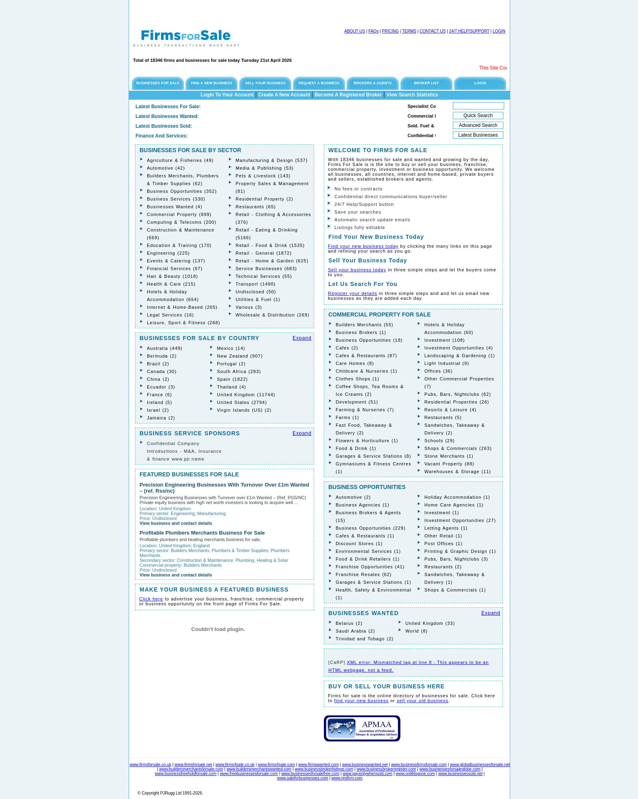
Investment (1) (441, 512)
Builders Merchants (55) (364, 324)
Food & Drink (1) (356, 448)
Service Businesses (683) (266, 268)
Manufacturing (211, 513)
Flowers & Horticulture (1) (367, 440)
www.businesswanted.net (365, 764)
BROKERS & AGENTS (373, 83)
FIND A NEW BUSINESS (211, 83)
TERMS (409, 31)
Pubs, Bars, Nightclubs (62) (457, 394)
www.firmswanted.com (318, 764)
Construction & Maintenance (205, 560)
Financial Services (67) (175, 268)
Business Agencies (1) (362, 504)
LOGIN (499, 31)
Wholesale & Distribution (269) (273, 314)
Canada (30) (162, 371)
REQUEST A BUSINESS (319, 83)
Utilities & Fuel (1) (258, 299)
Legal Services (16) (170, 314)
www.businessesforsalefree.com (310, 773)
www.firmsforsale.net (193, 764)
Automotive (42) (166, 168)
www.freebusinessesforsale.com (249, 773)
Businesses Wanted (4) (174, 206)
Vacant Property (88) (449, 463)
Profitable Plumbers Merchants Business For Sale (202, 533)
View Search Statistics (412, 95)
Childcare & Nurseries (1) (366, 371)
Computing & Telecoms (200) (181, 222)
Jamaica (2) (161, 417)
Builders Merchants (203, 565)
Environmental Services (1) (368, 551)
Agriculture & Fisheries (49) (180, 160)
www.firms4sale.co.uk (234, 764)
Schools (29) (439, 440)
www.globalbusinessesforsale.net (480, 764)
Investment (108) (444, 340)
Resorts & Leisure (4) (450, 409)
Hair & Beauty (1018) (172, 276)
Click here (151, 598)
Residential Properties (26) (456, 402)
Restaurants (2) (443, 566)
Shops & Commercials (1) (455, 589)
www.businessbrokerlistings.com (324, 769)
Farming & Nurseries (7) (365, 409)
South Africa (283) (239, 371)
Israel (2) (158, 410)
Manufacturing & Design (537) (272, 160)
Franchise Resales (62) (364, 574)
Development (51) (357, 402)
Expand (302, 338)
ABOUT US (354, 31)
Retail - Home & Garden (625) (272, 260)
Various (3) (249, 307)
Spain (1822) (232, 379)
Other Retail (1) (443, 535)
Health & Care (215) (171, 284)
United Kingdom (175, 508)
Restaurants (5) (443, 417)
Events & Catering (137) (176, 260)
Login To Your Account (227, 95)
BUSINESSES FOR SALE (157, 83)
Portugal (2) (231, 363)
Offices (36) (438, 371)
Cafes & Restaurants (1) (365, 535)
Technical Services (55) (264, 276)
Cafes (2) (347, 347)
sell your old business (422, 700)
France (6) (159, 394)
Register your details (352, 293)
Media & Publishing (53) (265, 168)
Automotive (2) (353, 497)
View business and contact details (176, 523)
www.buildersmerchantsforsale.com (191, 769)
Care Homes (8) (355, 363)
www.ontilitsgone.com (415, 773)
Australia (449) (165, 348)
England (201, 545)
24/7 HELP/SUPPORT (469, 31)
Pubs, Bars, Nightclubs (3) (456, 559)
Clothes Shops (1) (357, 378)
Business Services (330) (176, 198)
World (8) (416, 631)
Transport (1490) (256, 284)
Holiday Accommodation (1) (457, 497)
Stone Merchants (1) (449, 456)
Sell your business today (357, 269)
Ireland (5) (159, 402)
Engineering (183, 513)
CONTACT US (433, 31)
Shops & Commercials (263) (458, 448)
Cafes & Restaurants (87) (366, 355)
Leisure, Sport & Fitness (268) (183, 322)
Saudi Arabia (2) (355, 631)
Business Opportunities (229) (371, 528)
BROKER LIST (426, 83)
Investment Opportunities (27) (460, 520)
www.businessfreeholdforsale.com (185, 773)
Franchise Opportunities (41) (370, 566)
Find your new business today (363, 246)
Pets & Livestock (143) (263, 175)
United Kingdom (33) (430, 623)
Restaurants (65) (256, 206)
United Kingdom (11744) (246, 394)
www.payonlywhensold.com (367, 773)
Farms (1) (347, 417)
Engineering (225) (168, 253)
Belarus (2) (349, 623)
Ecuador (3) (161, 386)
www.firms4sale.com (276, 764)
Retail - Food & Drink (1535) (270, 245)
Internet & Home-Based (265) (182, 307)
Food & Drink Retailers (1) (368, 559)
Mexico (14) (231, 348)
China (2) (158, 379)
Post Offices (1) (443, 543)
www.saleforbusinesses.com (302, 778)
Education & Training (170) (179, 245)
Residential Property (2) (264, 198)
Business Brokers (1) (361, 332)
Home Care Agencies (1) (453, 504)
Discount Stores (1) (359, 543)
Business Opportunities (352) (182, 191)
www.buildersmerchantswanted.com (259, 769)
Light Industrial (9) (446, 363)
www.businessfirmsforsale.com (419, 764)
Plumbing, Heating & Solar (262, 560)
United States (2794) (242, 402)
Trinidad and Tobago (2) (364, 638)
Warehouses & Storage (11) (457, 471)
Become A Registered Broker (348, 95)
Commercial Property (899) (179, 214)
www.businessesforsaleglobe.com (450, 769)
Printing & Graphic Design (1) (460, 551)
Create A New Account (284, 95)
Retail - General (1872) (264, 253)
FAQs (373, 31)
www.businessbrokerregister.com (386, 769)
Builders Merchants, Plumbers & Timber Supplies (219, 550)
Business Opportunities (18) (369, 340)
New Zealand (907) (240, 356)
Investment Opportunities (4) (458, 347)
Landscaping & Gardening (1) (459, 355)
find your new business (361, 700)
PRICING (390, 31)
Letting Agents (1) (446, 528)
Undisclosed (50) (256, 291)
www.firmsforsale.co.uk (150, 764)
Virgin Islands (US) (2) (244, 410)
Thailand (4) (231, 386)
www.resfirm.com (347, 778)
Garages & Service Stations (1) (373, 582)
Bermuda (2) (162, 356)
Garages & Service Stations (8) (373, 456)
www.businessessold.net (460, 773)
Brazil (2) (158, 363)
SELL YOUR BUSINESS (265, 83)
